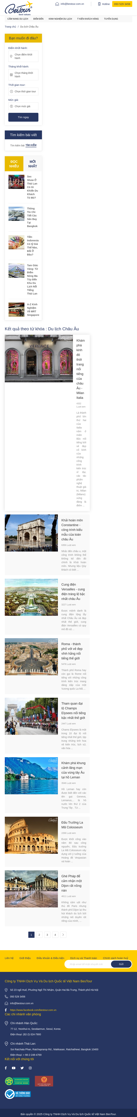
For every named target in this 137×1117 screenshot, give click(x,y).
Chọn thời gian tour (25, 91)
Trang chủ (10, 26)
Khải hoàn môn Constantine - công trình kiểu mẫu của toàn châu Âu (72, 530)
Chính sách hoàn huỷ (115, 958)
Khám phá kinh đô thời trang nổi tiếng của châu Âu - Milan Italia (80, 369)
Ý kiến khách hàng (88, 19)
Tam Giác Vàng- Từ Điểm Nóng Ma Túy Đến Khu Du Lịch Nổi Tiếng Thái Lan (32, 279)
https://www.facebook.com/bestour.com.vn (33, 1010)
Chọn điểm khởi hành (23, 56)
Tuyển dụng (111, 19)
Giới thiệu (25, 958)
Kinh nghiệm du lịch (60, 19)
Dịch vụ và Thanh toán (83, 958)
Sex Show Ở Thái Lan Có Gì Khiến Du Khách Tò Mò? (32, 187)
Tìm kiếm (30, 145)
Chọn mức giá (22, 106)
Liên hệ (9, 958)
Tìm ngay (23, 117)
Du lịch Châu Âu (29, 26)
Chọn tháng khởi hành (24, 75)
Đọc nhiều (14, 164)
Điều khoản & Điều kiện (50, 958)
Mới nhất (32, 164)
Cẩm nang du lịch (17, 19)
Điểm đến (38, 19)
